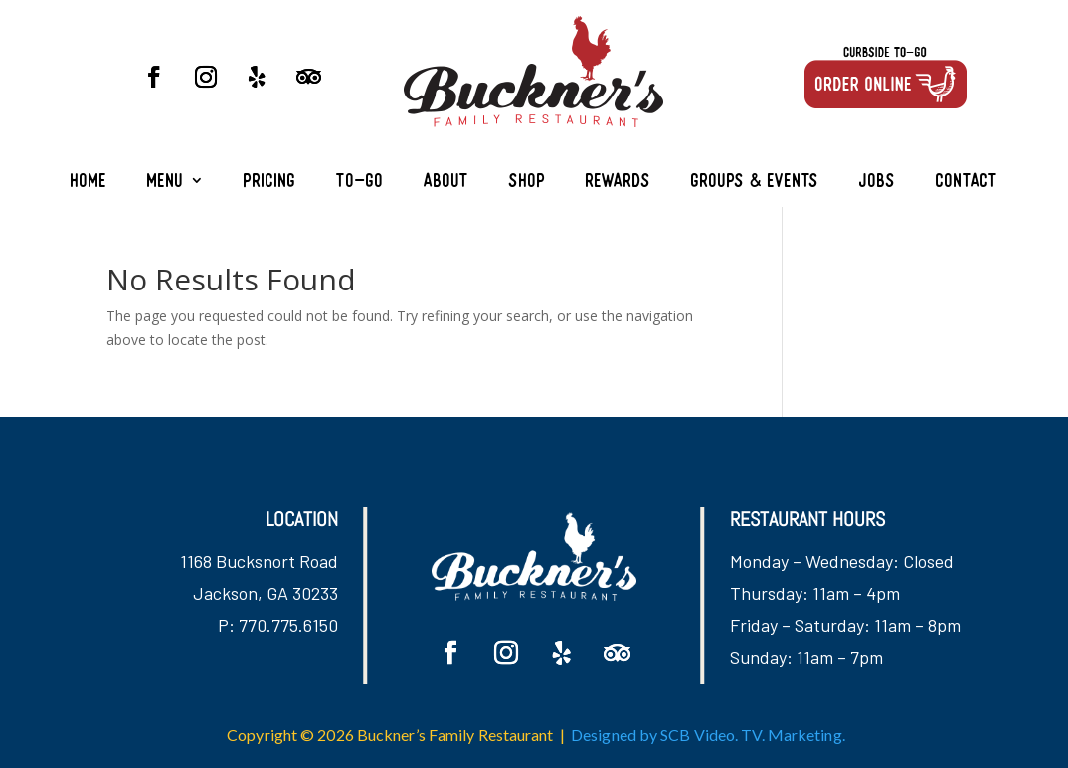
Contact (967, 182)
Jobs (877, 182)
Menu (165, 182)
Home (89, 182)
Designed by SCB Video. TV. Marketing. (708, 734)
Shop (527, 182)
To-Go (360, 182)
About (446, 182)
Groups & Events (755, 182)
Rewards (618, 182)
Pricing (270, 182)
